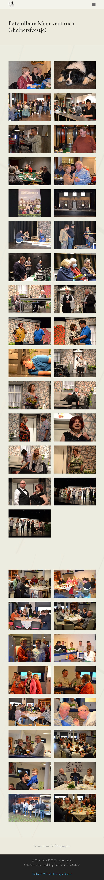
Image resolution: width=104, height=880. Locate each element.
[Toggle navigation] (94, 4)
